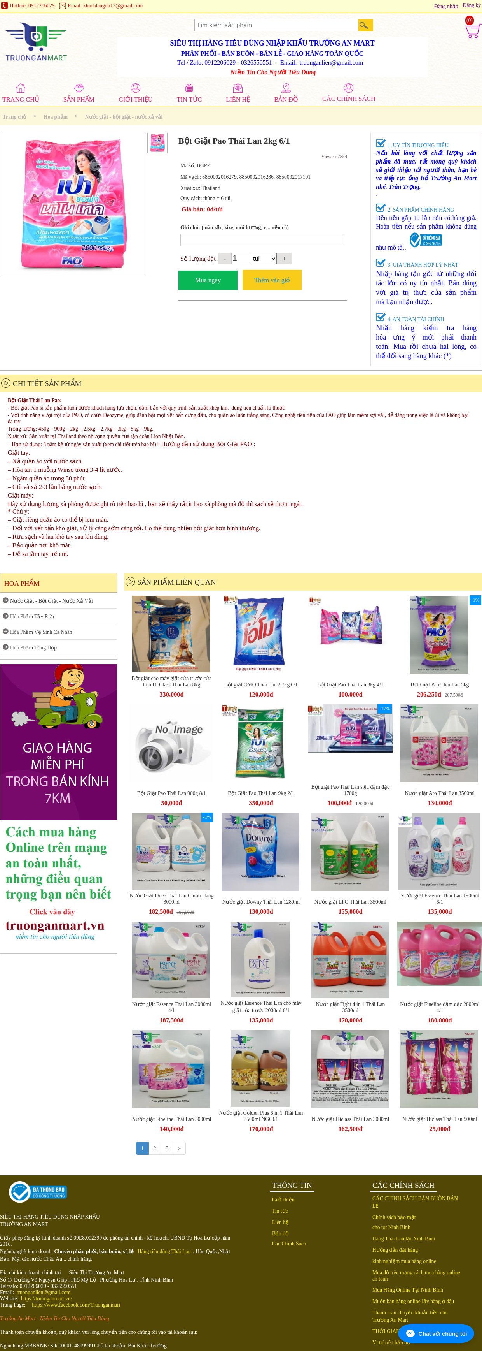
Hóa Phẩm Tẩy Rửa (32, 616)
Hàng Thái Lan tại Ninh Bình (403, 1239)
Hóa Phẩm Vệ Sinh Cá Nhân (41, 632)
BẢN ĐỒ (286, 99)
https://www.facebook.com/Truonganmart (76, 1305)
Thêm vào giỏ (272, 280)
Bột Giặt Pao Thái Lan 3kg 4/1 (350, 685)
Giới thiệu (283, 1200)
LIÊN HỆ (238, 99)
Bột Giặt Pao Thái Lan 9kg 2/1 (261, 793)
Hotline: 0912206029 (32, 6)
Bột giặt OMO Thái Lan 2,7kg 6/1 (261, 685)
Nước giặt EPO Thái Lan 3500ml (350, 902)
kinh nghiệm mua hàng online (404, 1261)
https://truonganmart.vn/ (46, 1299)
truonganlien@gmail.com (44, 1292)
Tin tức (280, 1211)
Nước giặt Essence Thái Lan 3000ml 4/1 (171, 1007)
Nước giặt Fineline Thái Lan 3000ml (171, 1119)
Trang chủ (14, 117)
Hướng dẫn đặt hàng (395, 1250)
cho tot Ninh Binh (391, 1227)
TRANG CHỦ (20, 99)
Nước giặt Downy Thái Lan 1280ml (261, 902)
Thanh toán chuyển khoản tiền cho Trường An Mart (410, 1316)
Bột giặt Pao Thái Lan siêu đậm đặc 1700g (350, 790)
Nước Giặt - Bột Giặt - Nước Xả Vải (51, 601)
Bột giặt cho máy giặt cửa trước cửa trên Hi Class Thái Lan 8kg (172, 682)
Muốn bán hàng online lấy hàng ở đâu (413, 1301)
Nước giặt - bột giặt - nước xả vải (123, 117)
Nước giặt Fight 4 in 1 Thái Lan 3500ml (350, 1007)
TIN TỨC (189, 99)
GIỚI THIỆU (135, 99)
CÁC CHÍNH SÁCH (348, 98)
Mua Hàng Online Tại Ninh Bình (407, 1290)
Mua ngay (208, 280)
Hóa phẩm (56, 117)
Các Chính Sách (289, 1244)
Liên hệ (280, 1222)
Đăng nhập (446, 6)
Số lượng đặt (198, 258)
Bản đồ (280, 1234)
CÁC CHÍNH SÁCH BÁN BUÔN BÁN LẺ (415, 1202)
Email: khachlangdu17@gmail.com (105, 6)
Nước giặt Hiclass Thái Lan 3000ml (350, 1119)
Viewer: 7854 (334, 156)
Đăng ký (472, 5)
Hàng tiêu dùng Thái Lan (164, 1251)
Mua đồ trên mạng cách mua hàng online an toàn (416, 1276)
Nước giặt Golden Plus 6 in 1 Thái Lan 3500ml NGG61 (261, 1116)
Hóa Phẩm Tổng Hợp (33, 648)
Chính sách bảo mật (394, 1217)
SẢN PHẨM (78, 99)
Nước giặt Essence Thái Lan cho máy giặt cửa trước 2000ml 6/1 (260, 1006)
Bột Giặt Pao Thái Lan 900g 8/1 (171, 793)
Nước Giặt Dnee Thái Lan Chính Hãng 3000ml (172, 899)
